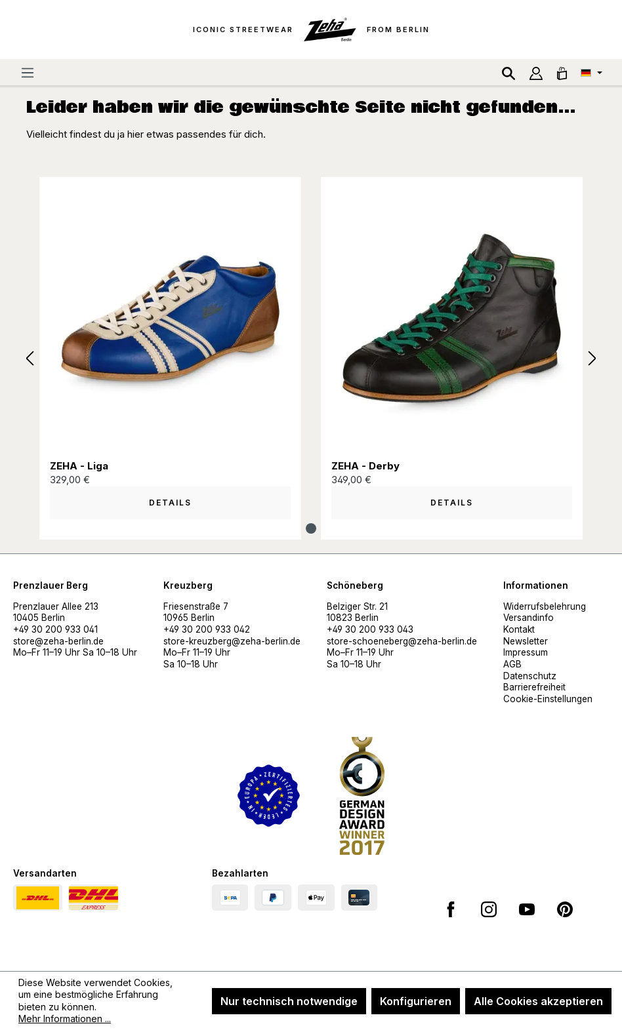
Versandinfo (528, 617)
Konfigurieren (415, 1001)
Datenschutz (529, 676)
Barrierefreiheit (534, 687)
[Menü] (27, 72)
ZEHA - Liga (79, 466)
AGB (512, 664)
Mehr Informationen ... (64, 1018)
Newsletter (525, 641)
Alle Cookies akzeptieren (538, 1001)
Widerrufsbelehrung (544, 606)
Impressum (525, 652)
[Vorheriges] (29, 359)
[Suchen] (508, 72)
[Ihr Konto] (536, 72)
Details (170, 502)
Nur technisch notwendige (289, 1001)
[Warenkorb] (562, 72)
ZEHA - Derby (365, 466)
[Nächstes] (592, 359)
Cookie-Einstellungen (547, 699)
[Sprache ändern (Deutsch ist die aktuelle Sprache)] (591, 72)
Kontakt (519, 629)
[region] (311, 358)
